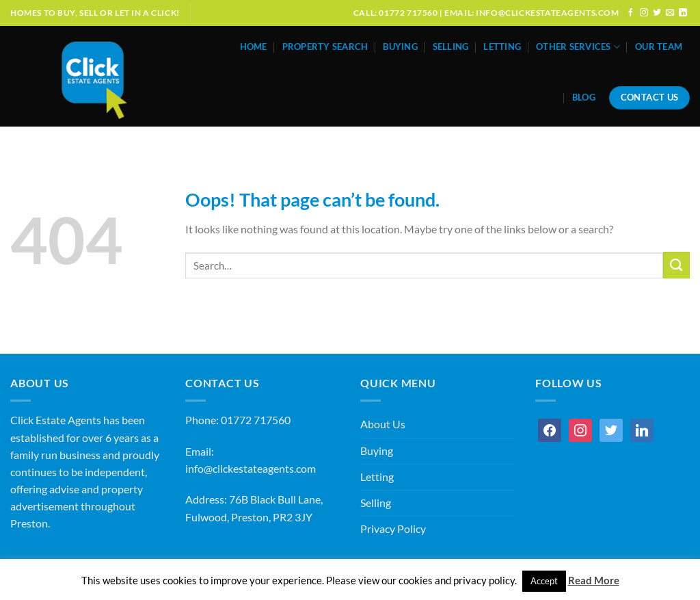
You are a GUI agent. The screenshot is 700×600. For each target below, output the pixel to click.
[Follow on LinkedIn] (683, 12)
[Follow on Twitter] (657, 12)
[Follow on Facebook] (631, 12)
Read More (593, 580)
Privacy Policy (393, 529)
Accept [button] (544, 580)
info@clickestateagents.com (250, 468)
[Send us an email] (670, 12)
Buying (400, 47)
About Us (382, 424)
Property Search (325, 47)
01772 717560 (256, 420)
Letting (502, 47)
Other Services (578, 46)
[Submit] (676, 265)
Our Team (658, 47)
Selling (451, 47)
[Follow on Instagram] (644, 12)
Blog (583, 97)
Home (253, 47)
